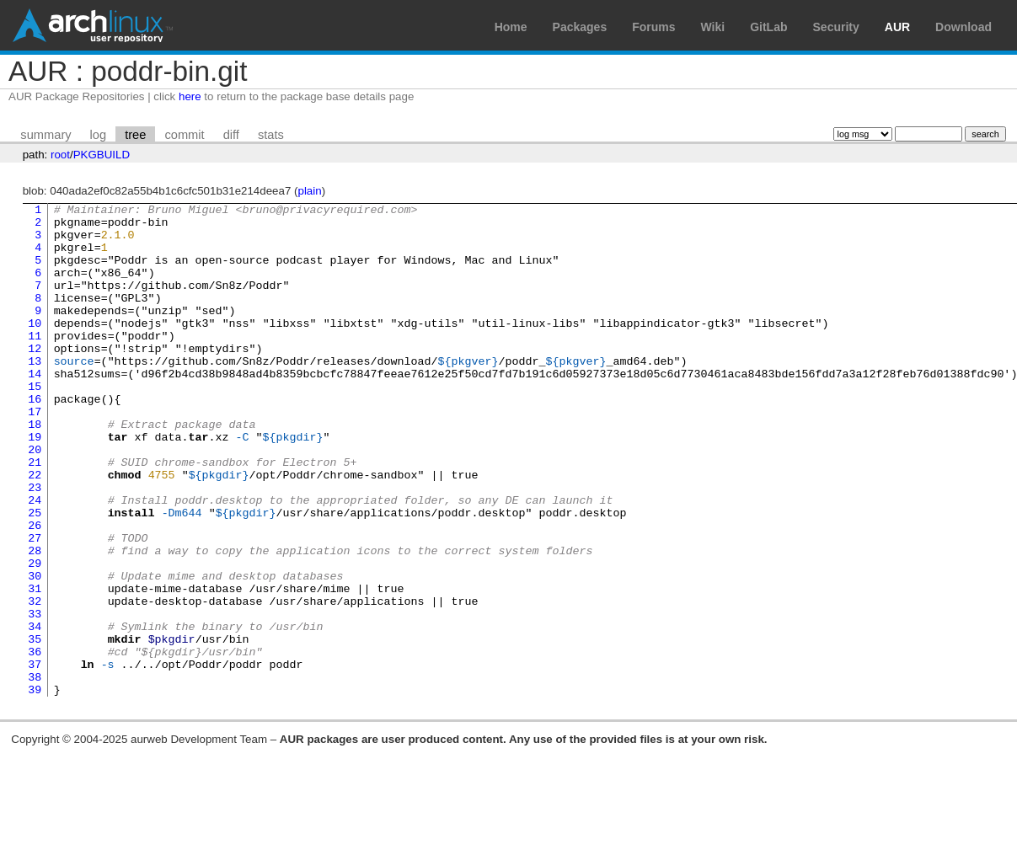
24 (34, 560)
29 (34, 636)
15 (34, 423)
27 (34, 605)
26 (34, 590)
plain (310, 190)
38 (34, 772)
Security (836, 27)
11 (34, 363)
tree (135, 135)
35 (34, 727)
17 (34, 454)
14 (34, 408)
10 (34, 347)
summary (45, 135)
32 (34, 681)
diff (231, 135)
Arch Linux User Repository (93, 25)
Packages (580, 27)
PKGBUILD (101, 154)
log (98, 135)
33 (34, 696)
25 (34, 575)
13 (34, 393)
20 (34, 499)
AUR (897, 27)
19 (34, 484)
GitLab (768, 27)
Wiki (713, 27)
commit (184, 135)
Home (511, 27)
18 (34, 469)
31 (34, 666)
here (190, 96)
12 (34, 378)
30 (34, 651)
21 (34, 514)
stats (271, 135)
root (60, 154)
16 (34, 438)
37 (34, 757)
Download (963, 27)
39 (34, 787)
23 (34, 545)
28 (34, 620)
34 (34, 711)
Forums (653, 27)
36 (34, 742)
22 (34, 529)
